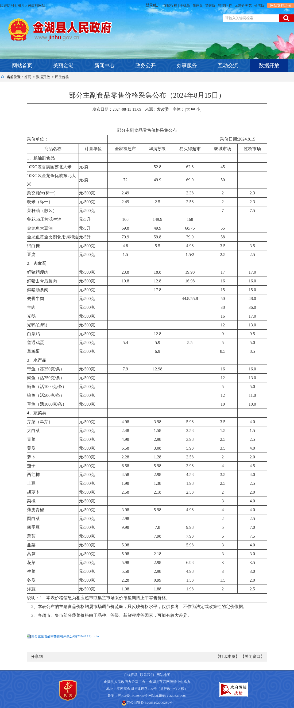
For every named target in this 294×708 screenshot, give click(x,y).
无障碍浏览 (243, 5)
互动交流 (228, 65)
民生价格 (62, 77)
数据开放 (269, 65)
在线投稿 (170, 5)
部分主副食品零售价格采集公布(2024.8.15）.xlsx (65, 636)
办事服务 (187, 65)
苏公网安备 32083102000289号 (150, 703)
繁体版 (210, 5)
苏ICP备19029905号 (133, 696)
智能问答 (225, 5)
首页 (27, 77)
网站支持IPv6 (280, 5)
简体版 (197, 5)
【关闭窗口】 (253, 656)
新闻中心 (104, 65)
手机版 (185, 5)
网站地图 (163, 675)
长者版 (259, 5)
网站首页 (22, 65)
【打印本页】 (227, 656)
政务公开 (146, 65)
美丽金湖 (63, 65)
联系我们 (147, 675)
